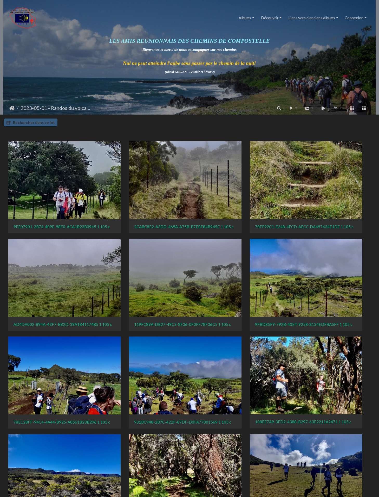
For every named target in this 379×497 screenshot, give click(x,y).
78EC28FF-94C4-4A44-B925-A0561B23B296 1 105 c (236, 285)
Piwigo (201, 488)
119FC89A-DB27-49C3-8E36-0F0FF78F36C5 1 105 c (51, 285)
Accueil (12, 108)
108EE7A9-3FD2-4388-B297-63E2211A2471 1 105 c (51, 363)
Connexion (354, 17)
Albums (245, 17)
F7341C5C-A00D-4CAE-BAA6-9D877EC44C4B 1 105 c (329, 364)
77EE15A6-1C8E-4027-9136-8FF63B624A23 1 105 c (236, 442)
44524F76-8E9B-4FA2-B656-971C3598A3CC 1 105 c (51, 442)
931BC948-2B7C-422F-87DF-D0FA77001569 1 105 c (329, 285)
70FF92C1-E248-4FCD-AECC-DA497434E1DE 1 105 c (236, 207)
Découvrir (270, 17)
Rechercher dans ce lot (30, 122)
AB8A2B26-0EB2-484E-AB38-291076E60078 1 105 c (143, 442)
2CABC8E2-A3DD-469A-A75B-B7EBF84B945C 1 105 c (143, 207)
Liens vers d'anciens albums (311, 17)
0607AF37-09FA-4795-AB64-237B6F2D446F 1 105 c (236, 363)
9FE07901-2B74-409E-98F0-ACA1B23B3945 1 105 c (51, 207)
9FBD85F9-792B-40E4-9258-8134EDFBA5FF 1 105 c (143, 285)
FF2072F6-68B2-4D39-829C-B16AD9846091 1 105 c (143, 364)
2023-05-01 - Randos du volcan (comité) (57, 108)
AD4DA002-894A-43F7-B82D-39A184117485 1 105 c (329, 207)
